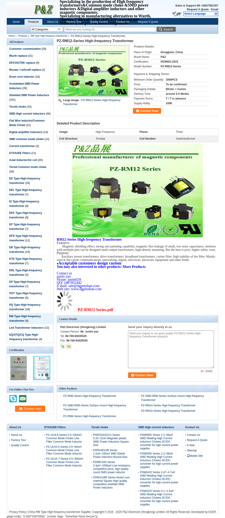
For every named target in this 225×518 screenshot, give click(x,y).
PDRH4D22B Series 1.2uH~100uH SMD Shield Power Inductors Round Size (110, 454)
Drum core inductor (21, 76)
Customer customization (25, 48)
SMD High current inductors (27, 113)
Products (33, 21)
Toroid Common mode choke (27, 167)
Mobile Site (195, 455)
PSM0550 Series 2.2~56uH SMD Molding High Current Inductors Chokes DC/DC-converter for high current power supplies (159, 460)
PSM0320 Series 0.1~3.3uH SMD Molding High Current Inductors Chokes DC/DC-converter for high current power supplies (159, 497)
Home (16, 21)
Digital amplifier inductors (26, 132)
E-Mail (191, 445)
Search (168, 29)
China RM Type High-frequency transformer (54, 511)
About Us (52, 21)
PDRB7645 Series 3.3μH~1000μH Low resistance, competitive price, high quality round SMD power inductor (112, 467)
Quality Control (99, 21)
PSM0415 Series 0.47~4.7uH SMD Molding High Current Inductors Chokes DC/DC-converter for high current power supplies (159, 479)
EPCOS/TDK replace (22, 62)
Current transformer (22, 146)
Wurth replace (18, 55)
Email (214, 9)
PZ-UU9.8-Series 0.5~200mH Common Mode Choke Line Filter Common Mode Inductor (64, 438)
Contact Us (122, 21)
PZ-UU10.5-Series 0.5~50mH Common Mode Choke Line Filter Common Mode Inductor (64, 450)
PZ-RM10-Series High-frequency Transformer (168, 410)
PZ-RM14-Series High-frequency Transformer (168, 405)
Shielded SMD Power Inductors (29, 95)
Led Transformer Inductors (26, 327)
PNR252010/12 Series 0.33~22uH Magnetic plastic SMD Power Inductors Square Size (111, 440)
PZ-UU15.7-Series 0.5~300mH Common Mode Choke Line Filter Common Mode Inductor (64, 462)
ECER (212, 511)
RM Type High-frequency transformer (49, 36)
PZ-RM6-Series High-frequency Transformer (89, 396)
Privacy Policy (17, 511)
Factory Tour (74, 21)
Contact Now (149, 111)
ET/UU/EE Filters (20, 153)
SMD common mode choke (26, 139)
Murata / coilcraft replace (25, 69)
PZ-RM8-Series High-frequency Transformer (89, 416)
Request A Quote (198, 9)
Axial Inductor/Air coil (23, 160)
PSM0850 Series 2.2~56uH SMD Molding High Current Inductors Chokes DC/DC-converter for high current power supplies (159, 441)
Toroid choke (17, 106)
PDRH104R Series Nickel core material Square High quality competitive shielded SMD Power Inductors (111, 482)
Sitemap (192, 450)
